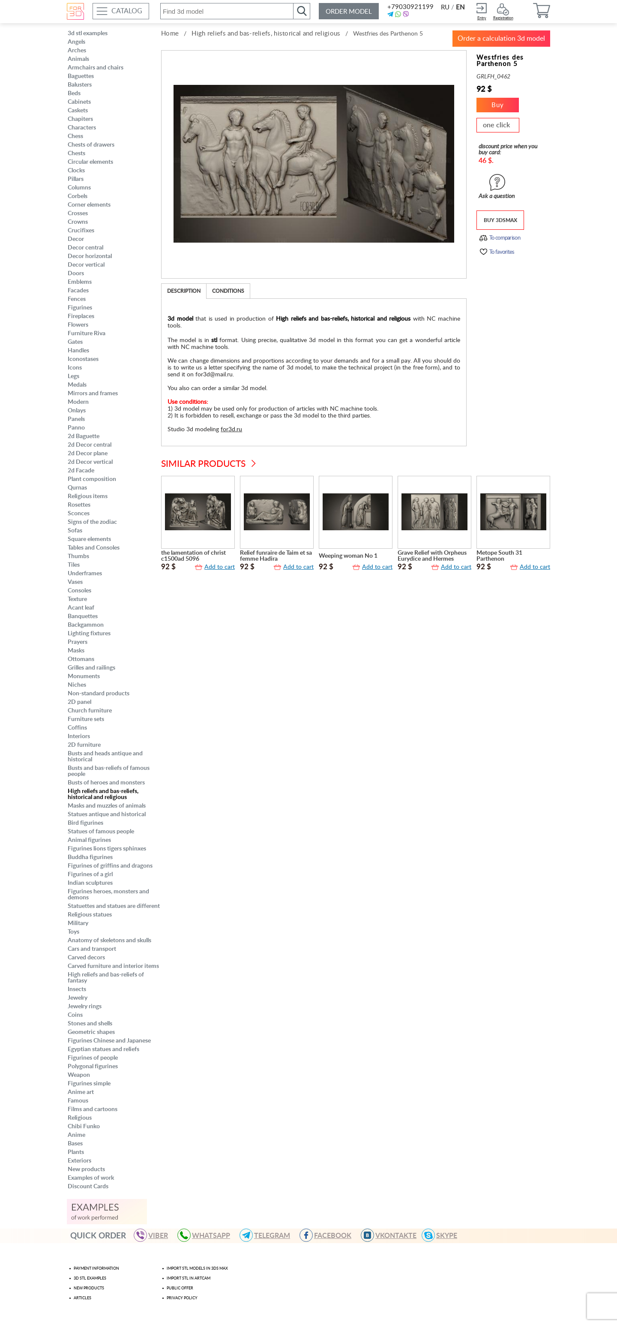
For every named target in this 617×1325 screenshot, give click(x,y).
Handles (78, 351)
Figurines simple (89, 1084)
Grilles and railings (91, 668)
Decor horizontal (90, 256)
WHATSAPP (207, 1235)
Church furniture (90, 711)
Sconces (79, 514)
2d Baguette (83, 436)
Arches (77, 51)
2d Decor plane (88, 454)
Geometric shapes (91, 1032)
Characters (82, 128)
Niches (77, 685)
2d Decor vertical (90, 462)
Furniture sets (86, 719)
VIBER (154, 1235)
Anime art (81, 1092)
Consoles (79, 591)
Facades (78, 291)
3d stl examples (88, 33)
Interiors (79, 736)
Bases (75, 1144)
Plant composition (92, 479)
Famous (78, 1101)
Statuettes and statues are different (114, 906)
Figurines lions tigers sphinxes (107, 849)
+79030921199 (409, 7)
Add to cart (219, 567)
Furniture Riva (86, 333)
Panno (76, 428)
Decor (76, 239)
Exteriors (79, 1161)
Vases (75, 582)
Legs (73, 376)
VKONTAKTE (392, 1235)
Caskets (78, 111)
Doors (76, 273)
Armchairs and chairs (95, 68)
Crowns (78, 222)
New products (86, 1169)
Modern (78, 402)
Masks (76, 651)
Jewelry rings (85, 1007)
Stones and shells (90, 1024)
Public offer (180, 1288)
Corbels (77, 196)
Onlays (77, 411)
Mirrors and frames (93, 394)
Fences (77, 299)
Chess (75, 136)
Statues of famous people (101, 832)
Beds (74, 93)
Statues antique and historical (107, 814)
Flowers (78, 325)
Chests (76, 153)
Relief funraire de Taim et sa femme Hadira (276, 556)
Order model (349, 12)
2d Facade (81, 471)
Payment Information (96, 1269)
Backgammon (86, 625)
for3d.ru (231, 430)
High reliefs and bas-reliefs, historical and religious (103, 794)
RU (445, 7)
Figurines (80, 308)
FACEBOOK (329, 1235)
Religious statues (90, 915)
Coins (75, 1015)
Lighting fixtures (89, 634)
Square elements (89, 539)
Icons (75, 368)
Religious (80, 1118)
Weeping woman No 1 (348, 556)
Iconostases (83, 359)
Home (170, 33)
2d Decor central (89, 445)
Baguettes (81, 76)
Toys (73, 932)
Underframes (85, 574)
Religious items (88, 496)
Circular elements (90, 162)
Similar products (203, 464)
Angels (76, 42)
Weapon (79, 1075)
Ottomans (81, 659)
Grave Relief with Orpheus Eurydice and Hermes (432, 556)
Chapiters (80, 119)
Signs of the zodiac (92, 522)
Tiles (74, 565)
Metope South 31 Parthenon (499, 556)
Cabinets (79, 102)
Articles (82, 1298)
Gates (75, 342)
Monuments (84, 676)
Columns (79, 188)
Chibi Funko (84, 1127)
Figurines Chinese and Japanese (109, 1041)
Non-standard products (98, 694)
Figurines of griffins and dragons (110, 866)
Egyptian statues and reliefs (103, 1049)
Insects (77, 989)
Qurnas (77, 488)
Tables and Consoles (94, 548)
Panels (76, 419)
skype (443, 1235)
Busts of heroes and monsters (106, 783)
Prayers (77, 642)
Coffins (77, 728)
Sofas (75, 531)
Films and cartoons (92, 1109)
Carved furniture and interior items (113, 966)
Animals (78, 59)
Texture (77, 599)
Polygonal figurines (93, 1067)
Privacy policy (182, 1298)
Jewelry (77, 998)
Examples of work (91, 1178)
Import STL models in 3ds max (197, 1269)
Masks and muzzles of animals (107, 806)
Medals (77, 385)
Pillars (76, 179)
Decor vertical (86, 265)
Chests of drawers (91, 145)
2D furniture (84, 745)
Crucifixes (81, 231)
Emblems (80, 282)
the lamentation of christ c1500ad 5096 (193, 556)
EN (460, 7)
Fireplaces (81, 316)
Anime (76, 1135)
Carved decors (86, 958)
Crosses (78, 213)
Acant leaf (81, 608)
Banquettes (83, 616)
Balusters (80, 85)
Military (78, 923)
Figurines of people (93, 1058)
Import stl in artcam (188, 1278)
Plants (76, 1152)
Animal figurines (89, 840)
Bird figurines (85, 823)
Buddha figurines (90, 857)
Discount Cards (88, 1187)
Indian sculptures (90, 883)
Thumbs (78, 556)
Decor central (85, 248)
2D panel (79, 702)
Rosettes (79, 505)
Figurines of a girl (90, 874)
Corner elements (89, 205)
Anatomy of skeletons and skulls (109, 940)
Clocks (76, 171)
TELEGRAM (268, 1235)
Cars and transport (92, 949)
